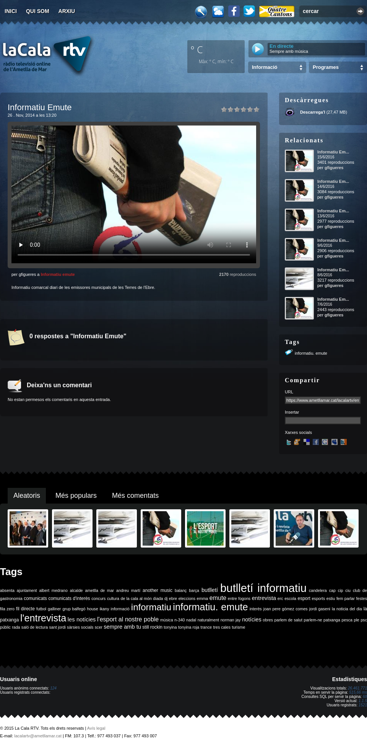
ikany (104, 608)
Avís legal (96, 728)
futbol (41, 608)
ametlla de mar (99, 590)
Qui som (37, 11)
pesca (347, 620)
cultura (113, 598)
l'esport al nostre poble (128, 619)
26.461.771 (357, 688)
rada (16, 627)
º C (197, 49)
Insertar (292, 412)
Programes (326, 67)
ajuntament (27, 590)
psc (364, 620)
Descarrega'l (312, 112)
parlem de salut (288, 620)
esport (303, 598)
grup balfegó (73, 608)
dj (165, 598)
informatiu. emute (311, 353)
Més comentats (135, 495)
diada (158, 598)
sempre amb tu (122, 627)
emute (217, 598)
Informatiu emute (58, 274)
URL (289, 392)
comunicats (35, 598)
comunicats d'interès (69, 598)
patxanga (331, 620)
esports (318, 598)
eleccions (187, 598)
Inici (11, 11)
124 (53, 688)
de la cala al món (136, 598)
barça (194, 590)
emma (202, 598)
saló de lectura (34, 627)
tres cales (222, 627)
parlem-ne (313, 620)
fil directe (25, 608)
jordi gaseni (319, 608)
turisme (238, 627)
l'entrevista (43, 618)
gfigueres (334, 167)
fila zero (7, 608)
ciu (348, 590)
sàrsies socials (80, 627)
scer (98, 627)
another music (157, 590)
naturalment (208, 620)
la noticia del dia (347, 608)
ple (356, 620)
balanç (181, 590)
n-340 (179, 620)
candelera (318, 590)
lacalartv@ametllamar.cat (38, 736)
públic (5, 627)
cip (340, 590)
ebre (173, 598)
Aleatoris (26, 495)
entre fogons (239, 598)
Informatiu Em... (333, 152)
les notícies (82, 619)
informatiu (151, 607)
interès (256, 608)
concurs (98, 598)
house (92, 608)
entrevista (264, 598)
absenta (7, 590)
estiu (330, 598)
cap (332, 590)
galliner (54, 608)
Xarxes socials (298, 432)
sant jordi (57, 627)
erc (280, 598)
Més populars (76, 495)
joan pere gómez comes (285, 608)
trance (206, 627)
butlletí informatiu (263, 588)
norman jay (231, 620)
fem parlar (345, 598)
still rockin (152, 627)
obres (268, 620)
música (166, 620)
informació (120, 608)
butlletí (209, 590)
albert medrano (53, 590)
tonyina (170, 627)
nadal (191, 620)
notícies (251, 619)
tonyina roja (188, 627)
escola (290, 598)
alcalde (76, 590)
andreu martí (128, 590)
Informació (264, 67)
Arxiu (66, 11)
